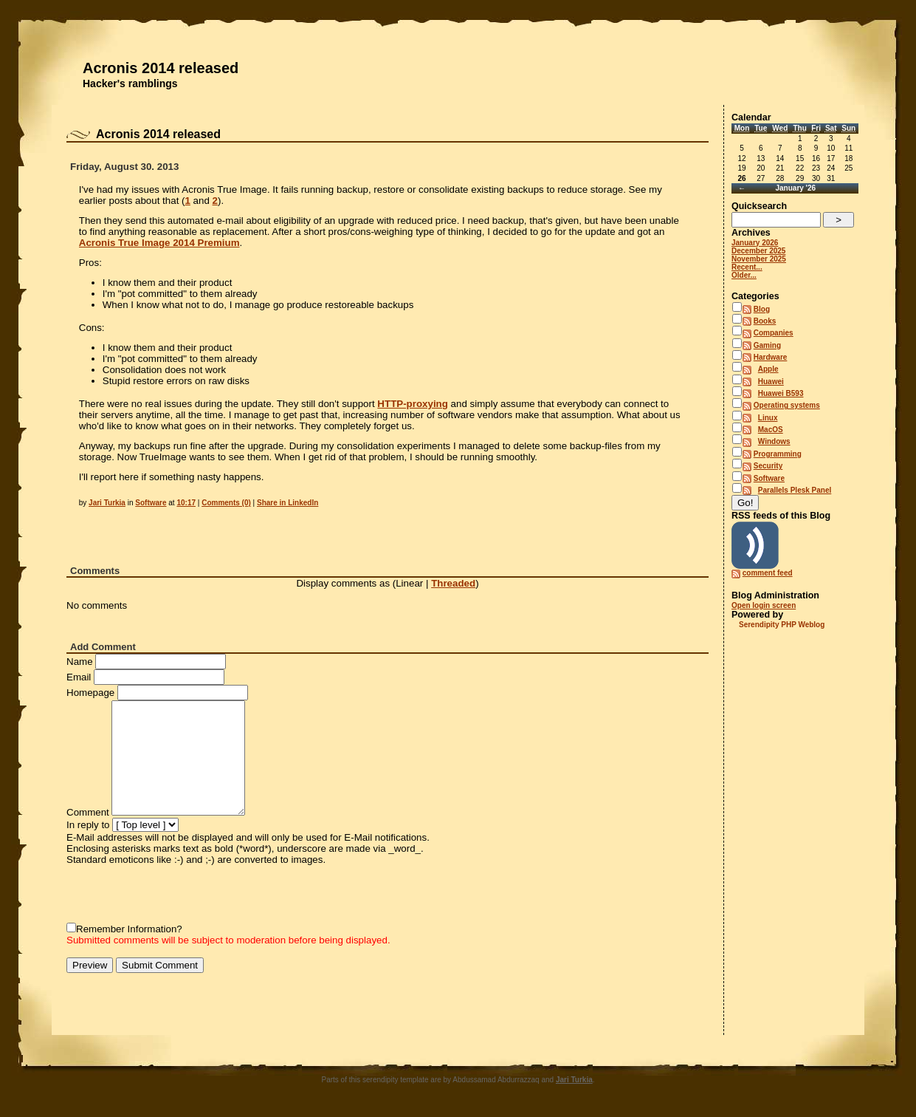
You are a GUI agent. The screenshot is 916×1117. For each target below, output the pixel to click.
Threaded (453, 583)
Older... (744, 275)
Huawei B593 (781, 393)
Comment (87, 812)
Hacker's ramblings (130, 83)
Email (78, 677)
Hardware (771, 357)
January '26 (795, 188)
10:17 (186, 503)
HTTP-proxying (412, 403)
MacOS (770, 430)
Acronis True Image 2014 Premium (159, 242)
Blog (762, 309)
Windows (774, 441)
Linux (768, 418)
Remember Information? (129, 929)
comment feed (768, 573)
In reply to (88, 824)
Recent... (746, 267)
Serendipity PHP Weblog (781, 625)
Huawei (771, 382)
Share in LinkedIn (287, 503)
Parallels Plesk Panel (795, 490)
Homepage (90, 692)
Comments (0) (226, 503)
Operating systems (787, 405)
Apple (768, 369)
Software (150, 503)
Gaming (767, 345)
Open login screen (763, 605)
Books (765, 321)
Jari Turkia (107, 503)
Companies (773, 333)
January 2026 (754, 243)
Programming (778, 454)
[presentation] (178, 894)
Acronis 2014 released (160, 68)
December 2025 (758, 251)
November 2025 (758, 259)
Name (79, 661)
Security (768, 466)
